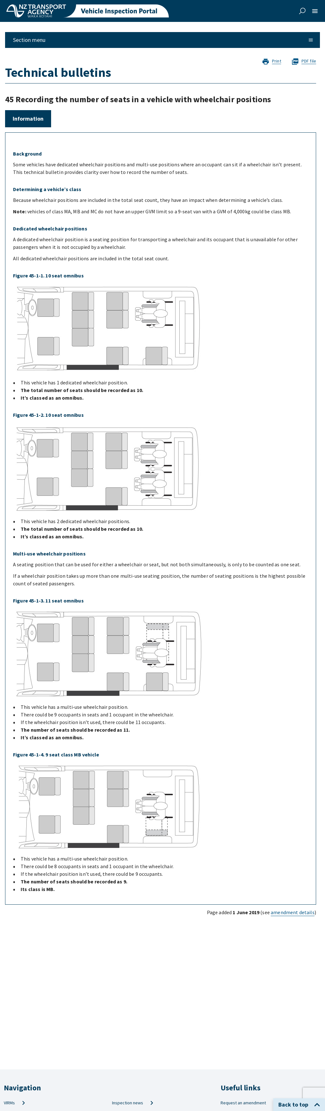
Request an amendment (248, 1103)
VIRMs (14, 1103)
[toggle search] (302, 11)
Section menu (163, 39)
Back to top (299, 1104)
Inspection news (133, 1103)
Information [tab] (28, 118)
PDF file (304, 61)
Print (271, 61)
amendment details (293, 912)
